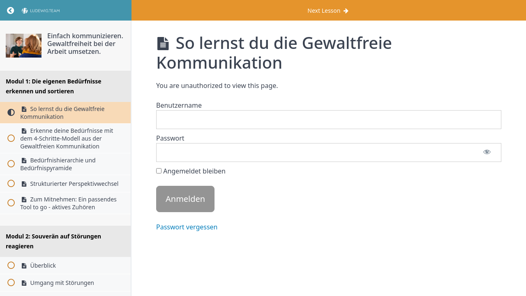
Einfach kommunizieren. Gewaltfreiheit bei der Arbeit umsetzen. (85, 43)
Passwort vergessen (187, 226)
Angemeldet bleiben (191, 171)
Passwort (170, 138)
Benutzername (179, 105)
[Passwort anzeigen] (487, 152)
